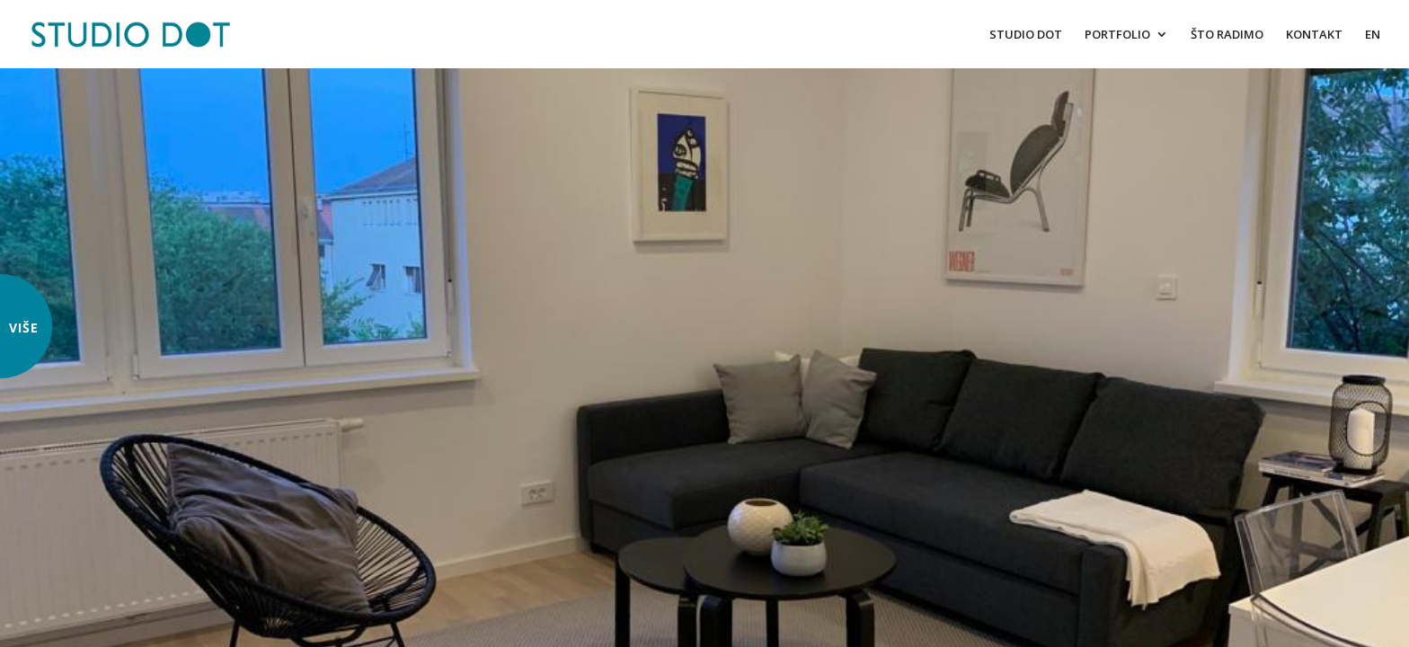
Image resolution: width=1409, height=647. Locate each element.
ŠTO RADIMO (1227, 35)
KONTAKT (1314, 35)
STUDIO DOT (1025, 35)
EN (1372, 35)
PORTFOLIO (1117, 35)
